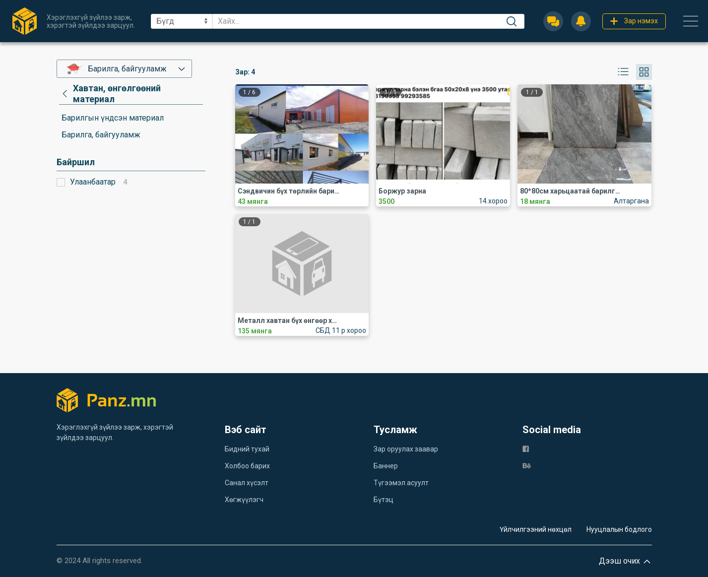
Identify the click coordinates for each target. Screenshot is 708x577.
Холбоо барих (247, 466)
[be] (526, 465)
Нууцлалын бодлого (619, 529)
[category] (131, 93)
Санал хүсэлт (246, 483)
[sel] (181, 21)
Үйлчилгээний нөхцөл (536, 529)
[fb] (525, 448)
